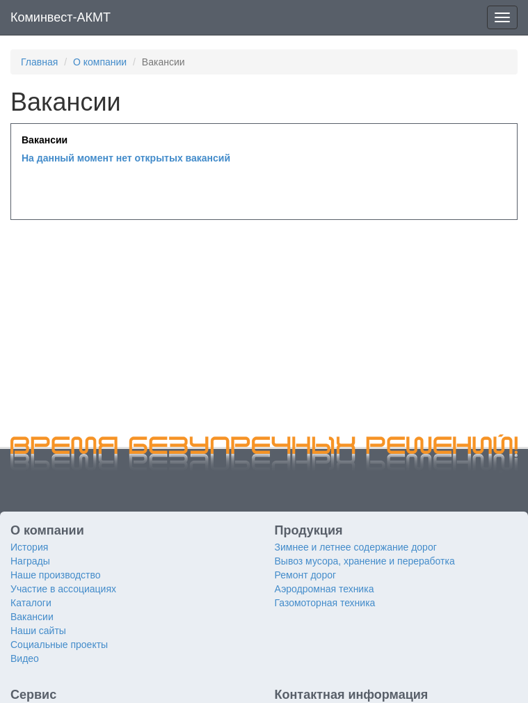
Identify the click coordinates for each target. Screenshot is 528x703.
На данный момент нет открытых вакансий (126, 158)
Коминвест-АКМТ (60, 17)
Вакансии (32, 616)
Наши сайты (38, 630)
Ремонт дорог (306, 574)
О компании (100, 62)
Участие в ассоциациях (63, 588)
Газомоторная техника (325, 602)
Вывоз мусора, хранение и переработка (365, 561)
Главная (39, 62)
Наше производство (55, 574)
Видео (24, 658)
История (29, 547)
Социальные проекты (59, 644)
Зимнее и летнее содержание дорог (356, 547)
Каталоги (30, 602)
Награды (30, 561)
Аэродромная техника (324, 588)
